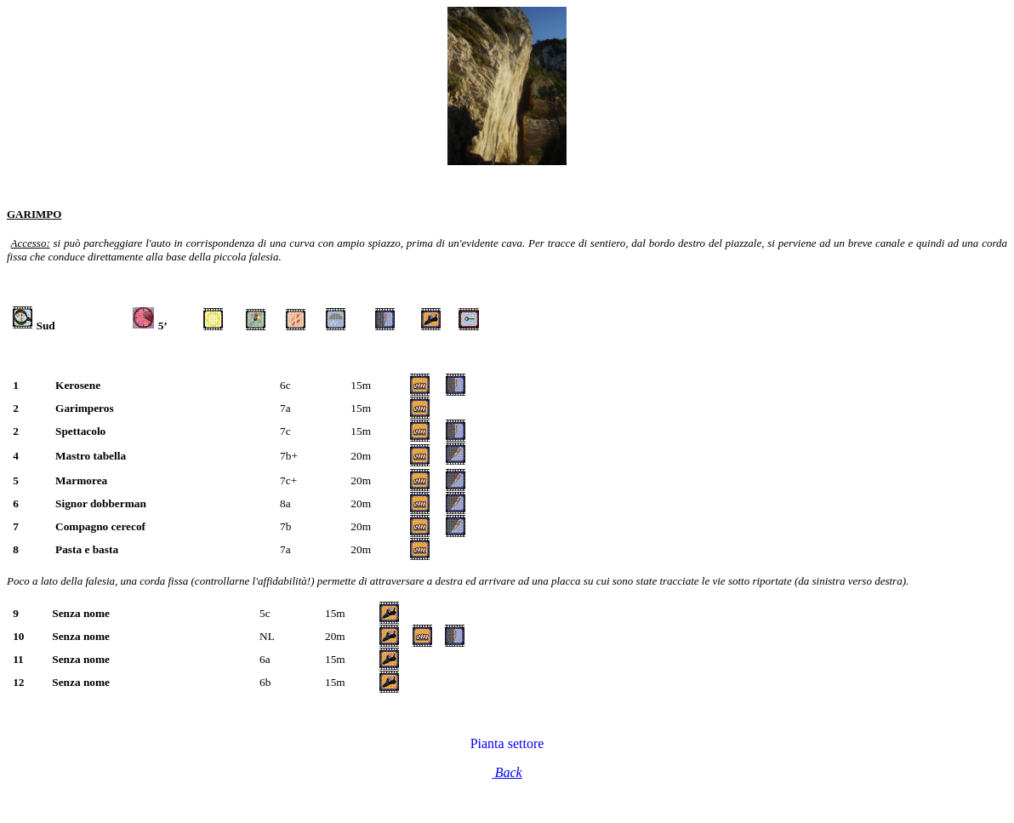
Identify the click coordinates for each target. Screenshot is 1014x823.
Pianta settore (507, 743)
